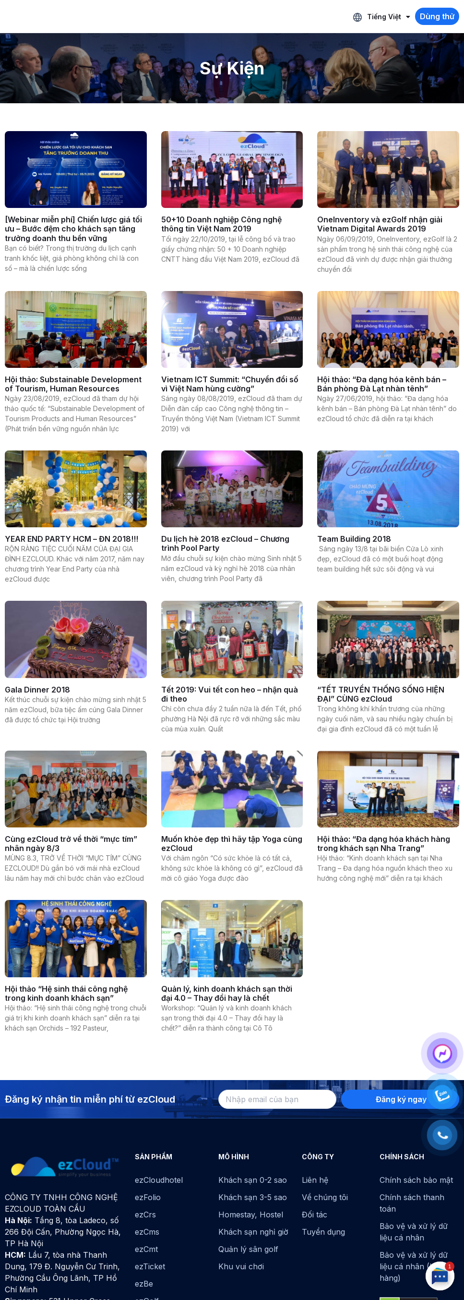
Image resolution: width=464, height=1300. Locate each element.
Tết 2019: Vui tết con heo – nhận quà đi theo (229, 694)
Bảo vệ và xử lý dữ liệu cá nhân (414, 1231)
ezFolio (148, 1197)
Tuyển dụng (323, 1232)
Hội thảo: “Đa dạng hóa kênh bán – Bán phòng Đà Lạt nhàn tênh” (381, 384)
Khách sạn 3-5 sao (252, 1197)
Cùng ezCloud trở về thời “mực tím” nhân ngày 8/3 (71, 843)
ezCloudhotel (159, 1180)
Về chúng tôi (325, 1197)
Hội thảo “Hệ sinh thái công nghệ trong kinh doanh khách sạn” (66, 993)
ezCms (147, 1232)
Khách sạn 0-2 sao (252, 1180)
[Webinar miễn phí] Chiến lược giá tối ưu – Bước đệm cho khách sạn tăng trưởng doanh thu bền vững (73, 229)
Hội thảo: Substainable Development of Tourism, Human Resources (73, 384)
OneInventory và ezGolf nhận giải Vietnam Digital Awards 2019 (379, 224)
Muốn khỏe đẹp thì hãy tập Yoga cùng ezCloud (231, 843)
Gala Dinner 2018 (37, 689)
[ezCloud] (65, 1167)
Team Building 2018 (354, 539)
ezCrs (145, 1214)
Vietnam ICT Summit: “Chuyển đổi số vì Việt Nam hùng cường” (229, 384)
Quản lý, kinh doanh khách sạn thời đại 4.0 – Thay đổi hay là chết (226, 993)
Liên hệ (315, 1180)
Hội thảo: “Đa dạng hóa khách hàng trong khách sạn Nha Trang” (383, 843)
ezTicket (150, 1266)
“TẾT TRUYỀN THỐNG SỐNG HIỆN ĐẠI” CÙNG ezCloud (380, 694)
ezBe (144, 1283)
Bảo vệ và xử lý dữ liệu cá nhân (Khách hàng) (416, 1266)
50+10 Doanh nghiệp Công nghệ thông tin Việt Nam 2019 (221, 224)
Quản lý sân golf (248, 1249)
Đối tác (314, 1214)
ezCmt (146, 1249)
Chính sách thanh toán (412, 1203)
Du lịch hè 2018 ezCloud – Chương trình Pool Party (225, 543)
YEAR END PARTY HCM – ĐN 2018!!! (71, 539)
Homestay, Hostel (250, 1214)
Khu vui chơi (241, 1266)
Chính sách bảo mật (416, 1180)
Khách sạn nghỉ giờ (253, 1232)
